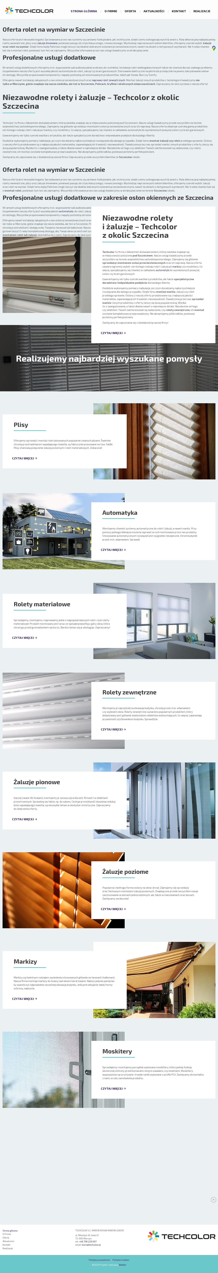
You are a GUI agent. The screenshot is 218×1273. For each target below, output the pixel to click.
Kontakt (179, 11)
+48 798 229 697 (88, 1241)
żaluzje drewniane (47, 146)
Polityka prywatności (99, 1260)
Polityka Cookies (121, 1260)
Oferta (130, 11)
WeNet (122, 1264)
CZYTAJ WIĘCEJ (112, 436)
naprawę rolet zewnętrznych (108, 183)
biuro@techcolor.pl (91, 1244)
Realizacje (201, 11)
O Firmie (111, 11)
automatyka (66, 314)
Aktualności (154, 11)
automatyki (162, 373)
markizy (177, 369)
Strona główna (84, 11)
